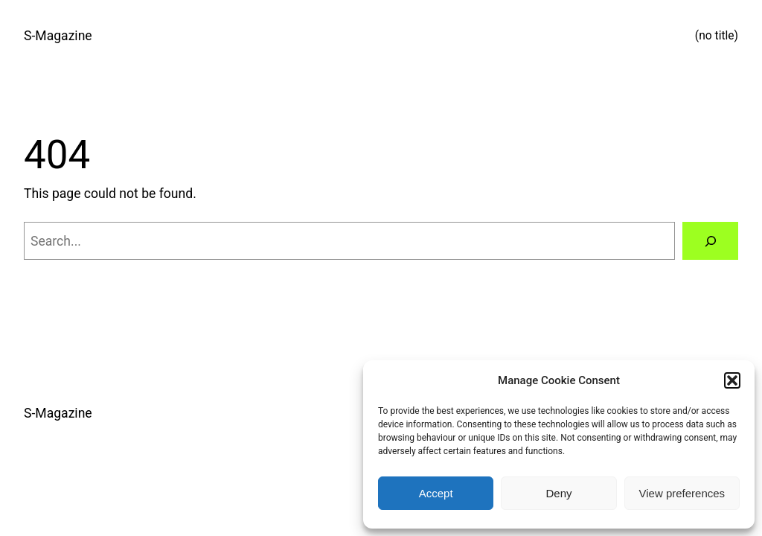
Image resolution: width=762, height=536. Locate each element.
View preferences (682, 493)
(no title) (716, 35)
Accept (436, 493)
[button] (732, 380)
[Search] (710, 241)
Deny (558, 493)
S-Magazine (58, 35)
